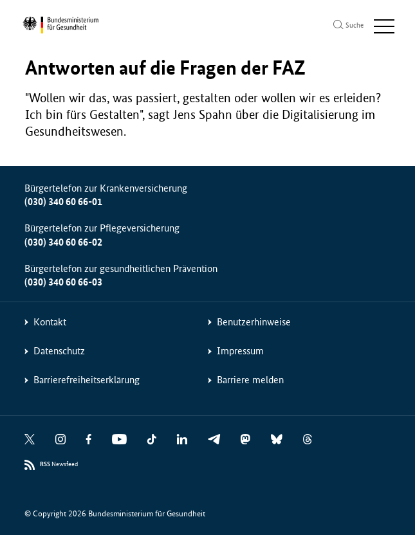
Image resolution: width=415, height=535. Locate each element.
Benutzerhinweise (254, 322)
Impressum (240, 351)
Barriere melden (250, 380)
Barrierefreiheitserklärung (86, 380)
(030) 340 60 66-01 (63, 201)
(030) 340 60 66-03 (63, 282)
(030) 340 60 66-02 (63, 242)
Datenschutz (59, 351)
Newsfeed (59, 464)
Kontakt (49, 322)
